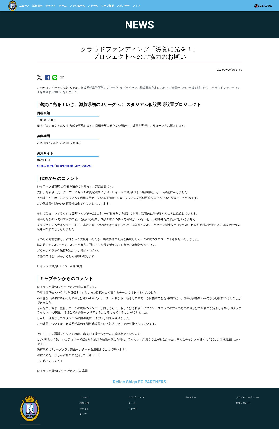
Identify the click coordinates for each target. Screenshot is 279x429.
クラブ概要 (107, 5)
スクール (93, 5)
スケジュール (77, 5)
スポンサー (123, 5)
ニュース (24, 5)
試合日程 (37, 5)
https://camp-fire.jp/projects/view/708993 (64, 166)
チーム (63, 5)
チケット (50, 5)
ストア (137, 5)
